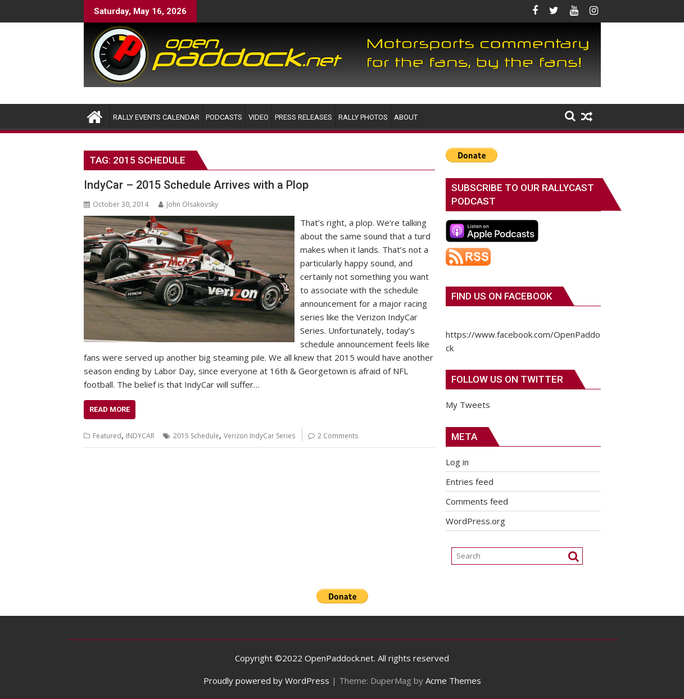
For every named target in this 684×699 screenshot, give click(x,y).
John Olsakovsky (188, 204)
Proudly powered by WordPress (266, 680)
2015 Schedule (196, 436)
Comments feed (477, 501)
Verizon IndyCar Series (259, 436)
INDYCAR (140, 436)
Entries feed (469, 481)
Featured (107, 436)
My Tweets (468, 404)
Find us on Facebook (501, 296)
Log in (457, 461)
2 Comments (338, 436)
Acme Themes (453, 680)
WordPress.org (475, 520)
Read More (109, 409)
